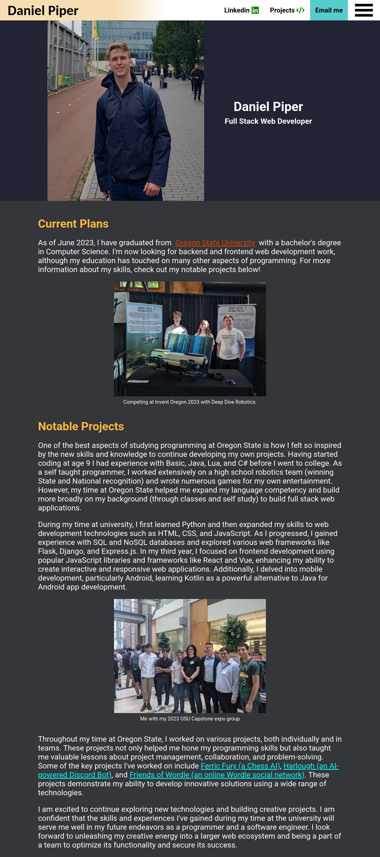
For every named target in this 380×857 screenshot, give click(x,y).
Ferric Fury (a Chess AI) (240, 765)
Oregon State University (215, 242)
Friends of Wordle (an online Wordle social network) (217, 774)
